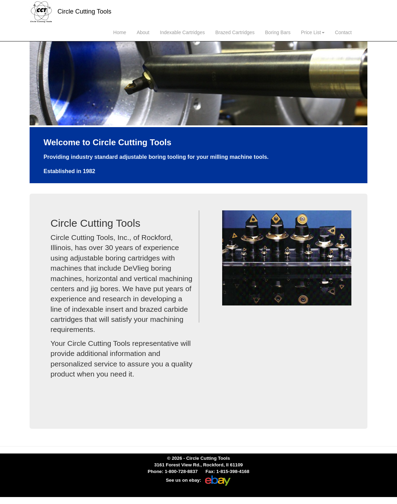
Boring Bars (277, 32)
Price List (313, 32)
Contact (343, 32)
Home (119, 32)
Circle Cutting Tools (70, 12)
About (143, 32)
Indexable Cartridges (182, 32)
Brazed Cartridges (235, 32)
